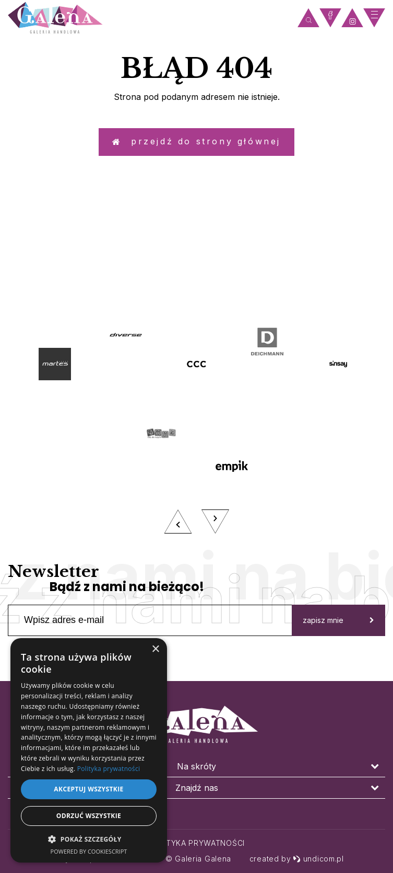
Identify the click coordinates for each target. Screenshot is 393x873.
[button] (89, 839)
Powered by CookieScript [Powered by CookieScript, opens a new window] (89, 851)
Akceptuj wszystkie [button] (88, 789)
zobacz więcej (196, 290)
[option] (196, 446)
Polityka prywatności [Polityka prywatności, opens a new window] (108, 768)
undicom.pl (318, 858)
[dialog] (88, 750)
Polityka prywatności (196, 842)
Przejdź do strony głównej (197, 146)
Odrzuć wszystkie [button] (88, 815)
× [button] (155, 649)
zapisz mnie (338, 638)
